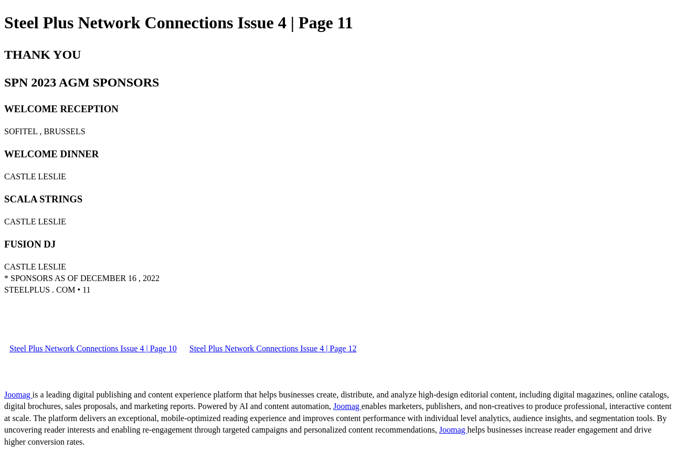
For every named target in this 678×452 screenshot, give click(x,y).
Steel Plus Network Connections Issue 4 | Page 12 (273, 348)
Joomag (18, 394)
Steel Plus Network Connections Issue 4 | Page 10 (93, 348)
